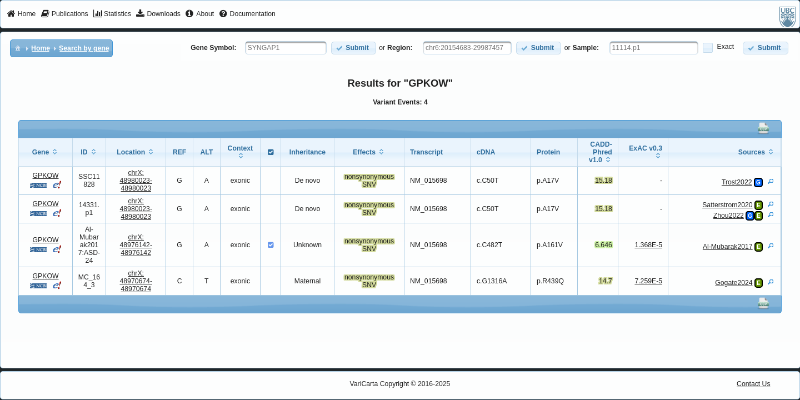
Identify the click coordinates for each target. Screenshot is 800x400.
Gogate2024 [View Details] (733, 283)
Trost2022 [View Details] (737, 182)
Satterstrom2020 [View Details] (727, 205)
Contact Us (754, 384)
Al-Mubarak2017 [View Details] (728, 247)
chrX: (135, 180)
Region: (400, 48)
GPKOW (46, 175)
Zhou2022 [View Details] (728, 215)
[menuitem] (21, 14)
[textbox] (286, 47)
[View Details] (770, 181)
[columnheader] (45, 152)
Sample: (586, 48)
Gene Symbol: (213, 48)
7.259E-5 (648, 281)
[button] (353, 48)
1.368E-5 (648, 245)
